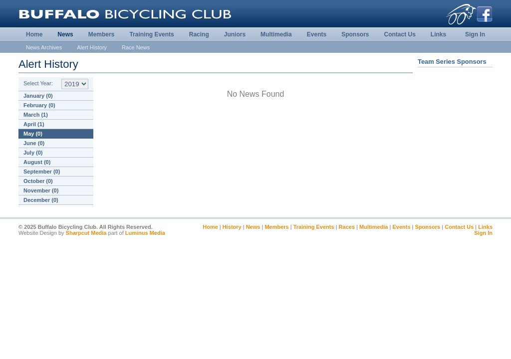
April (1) (33, 124)
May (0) (32, 134)
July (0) (33, 153)
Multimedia (276, 34)
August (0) (36, 162)
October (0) (38, 181)
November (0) (40, 190)
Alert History (92, 47)
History (232, 227)
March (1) (35, 115)
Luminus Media (145, 233)
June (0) (33, 143)
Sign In (475, 34)
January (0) (38, 96)
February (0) (39, 105)
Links (438, 34)
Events (316, 34)
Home (34, 34)
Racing (199, 34)
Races (347, 227)
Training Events (151, 34)
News (65, 34)
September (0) (41, 172)
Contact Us (399, 34)
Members (101, 34)
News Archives (44, 47)
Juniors (235, 34)
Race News (136, 47)
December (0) (40, 200)
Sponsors (355, 34)
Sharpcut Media (86, 233)
